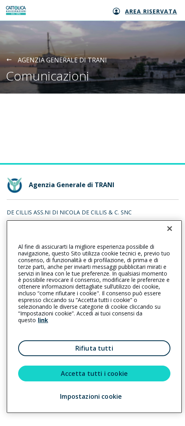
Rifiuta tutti (94, 348)
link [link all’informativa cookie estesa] (43, 320)
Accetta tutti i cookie (94, 373)
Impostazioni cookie (91, 396)
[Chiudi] (169, 228)
